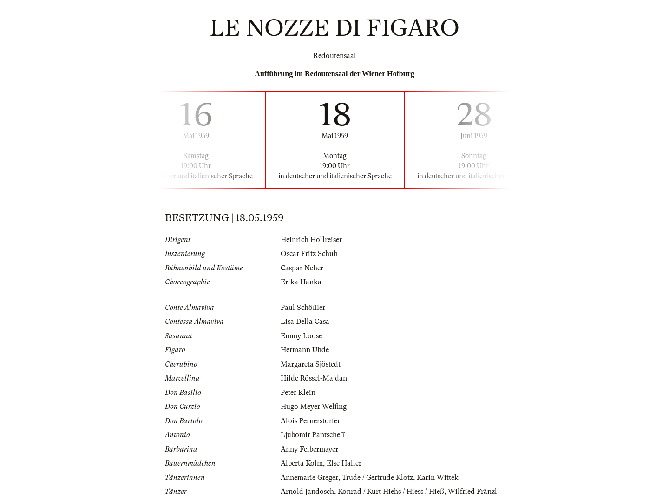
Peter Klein (298, 392)
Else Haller (344, 463)
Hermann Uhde (305, 350)
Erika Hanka (301, 282)
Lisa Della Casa (305, 321)
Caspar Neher (302, 268)
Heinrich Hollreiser (311, 240)
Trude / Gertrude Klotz (377, 477)
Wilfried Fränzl (472, 491)
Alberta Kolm (302, 463)
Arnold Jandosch (307, 491)
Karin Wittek (438, 477)
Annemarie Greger (309, 477)
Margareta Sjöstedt (311, 364)
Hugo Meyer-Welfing (314, 406)
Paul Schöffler (303, 307)
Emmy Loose (301, 336)
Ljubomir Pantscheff (313, 435)
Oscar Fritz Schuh (309, 254)
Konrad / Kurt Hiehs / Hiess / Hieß (391, 491)
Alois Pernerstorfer (310, 421)
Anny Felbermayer (309, 449)
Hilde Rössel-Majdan (314, 378)
